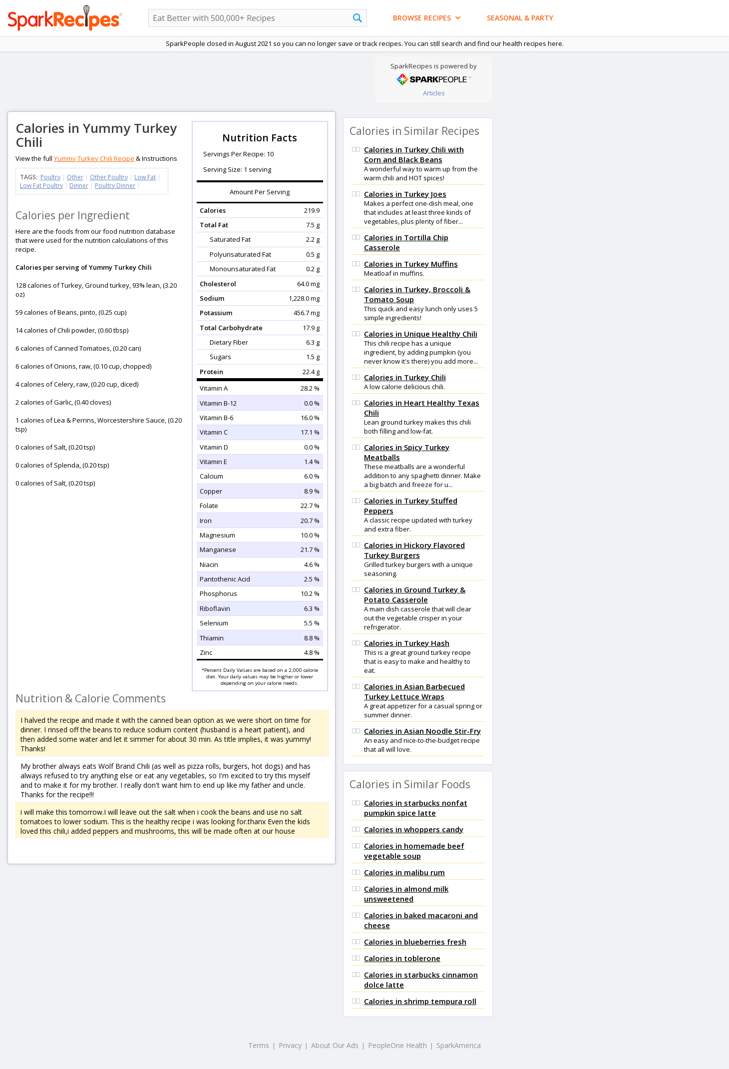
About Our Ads (335, 1045)
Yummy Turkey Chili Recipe (94, 158)
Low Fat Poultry (41, 185)
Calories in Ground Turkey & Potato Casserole (414, 594)
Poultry (50, 177)
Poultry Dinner (115, 185)
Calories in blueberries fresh (415, 942)
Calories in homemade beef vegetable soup (414, 851)
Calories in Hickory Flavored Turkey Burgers (414, 550)
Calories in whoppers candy (413, 829)
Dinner (78, 185)
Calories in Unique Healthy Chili (420, 334)
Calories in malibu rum (404, 872)
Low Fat (145, 177)
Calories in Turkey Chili (405, 377)
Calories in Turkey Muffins (411, 264)
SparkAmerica (458, 1045)
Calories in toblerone (402, 958)
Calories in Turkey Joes (405, 194)
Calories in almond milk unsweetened (406, 894)
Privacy (290, 1045)
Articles (434, 92)
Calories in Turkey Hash (406, 643)
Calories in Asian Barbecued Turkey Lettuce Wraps (414, 691)
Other (75, 177)
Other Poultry (109, 177)
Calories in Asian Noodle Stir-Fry (422, 731)
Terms (258, 1045)
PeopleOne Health (397, 1045)
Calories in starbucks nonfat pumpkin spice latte (415, 808)
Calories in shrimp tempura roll (420, 1001)
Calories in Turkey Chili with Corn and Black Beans (414, 154)
